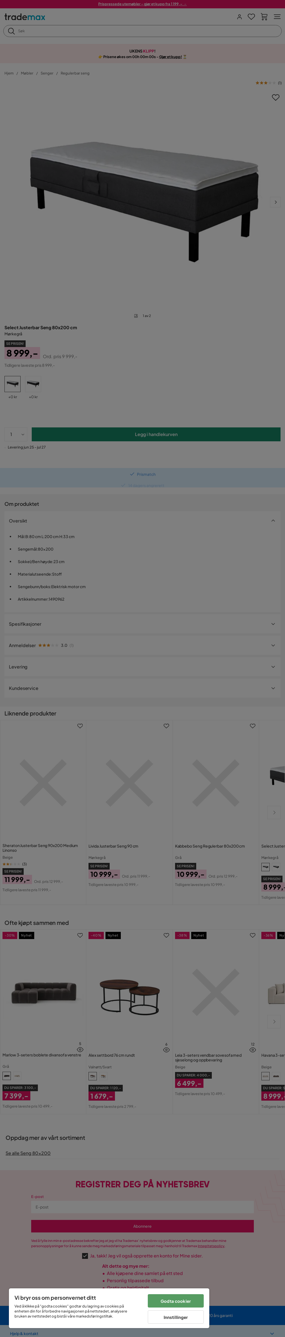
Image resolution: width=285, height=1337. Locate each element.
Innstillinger (176, 1317)
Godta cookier (176, 1301)
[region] (109, 1308)
